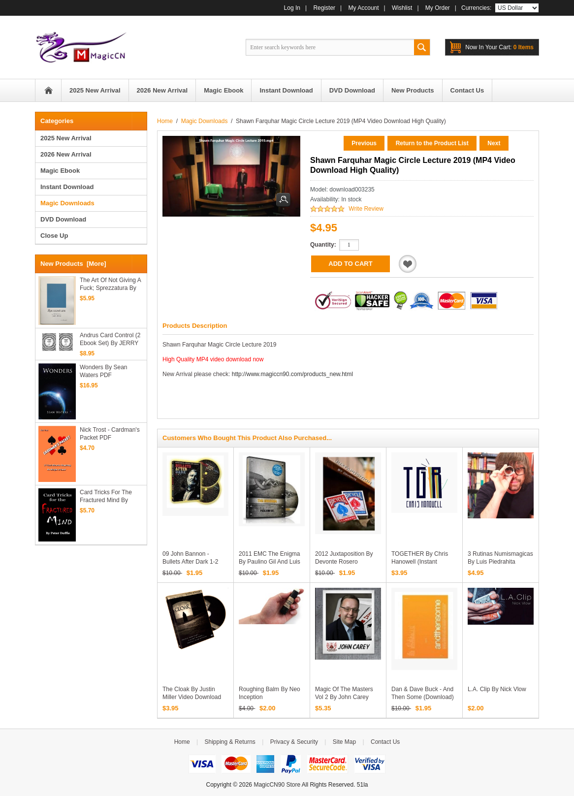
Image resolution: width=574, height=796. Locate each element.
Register (324, 7)
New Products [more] (73, 263)
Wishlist (402, 7)
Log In (292, 7)
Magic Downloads (204, 121)
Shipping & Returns (229, 741)
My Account (364, 7)
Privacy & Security (294, 741)
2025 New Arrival (66, 138)
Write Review (366, 208)
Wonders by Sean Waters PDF (104, 371)
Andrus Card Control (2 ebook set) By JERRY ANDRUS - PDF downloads (110, 339)
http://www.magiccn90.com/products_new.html (292, 374)
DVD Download (63, 219)
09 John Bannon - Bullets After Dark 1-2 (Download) (190, 561)
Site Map (344, 741)
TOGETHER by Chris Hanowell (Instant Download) (419, 561)
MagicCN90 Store (277, 784)
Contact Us (385, 741)
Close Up (54, 235)
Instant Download (67, 187)
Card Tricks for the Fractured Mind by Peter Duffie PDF (106, 496)
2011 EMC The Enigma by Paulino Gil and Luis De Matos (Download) (269, 561)
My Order (437, 7)
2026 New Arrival (66, 154)
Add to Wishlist (407, 264)
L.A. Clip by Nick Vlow (497, 689)
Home (48, 90)
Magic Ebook (60, 170)
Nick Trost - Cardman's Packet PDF (110, 433)
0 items (499, 47)
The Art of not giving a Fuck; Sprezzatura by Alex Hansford (110, 284)
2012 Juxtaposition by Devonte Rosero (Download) (344, 561)
